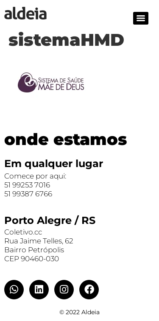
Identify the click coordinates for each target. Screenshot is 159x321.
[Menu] (140, 18)
